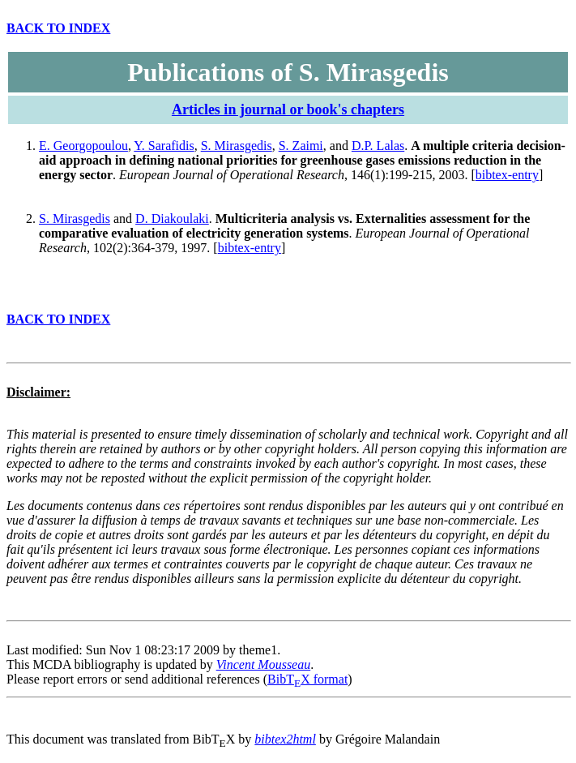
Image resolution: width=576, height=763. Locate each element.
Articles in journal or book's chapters (288, 109)
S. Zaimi (301, 145)
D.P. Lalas (378, 145)
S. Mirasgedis (236, 145)
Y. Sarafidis (164, 145)
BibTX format (307, 679)
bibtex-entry (507, 175)
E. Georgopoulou (83, 145)
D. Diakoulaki (172, 218)
